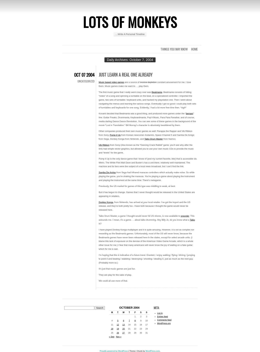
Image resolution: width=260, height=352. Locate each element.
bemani (189, 113)
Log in (160, 313)
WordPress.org (164, 323)
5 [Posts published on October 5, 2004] (117, 320)
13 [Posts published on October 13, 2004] (123, 325)
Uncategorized (86, 81)
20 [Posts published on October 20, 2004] (123, 329)
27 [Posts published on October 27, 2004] (123, 333)
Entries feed (162, 316)
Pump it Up (115, 135)
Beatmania (157, 92)
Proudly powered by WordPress (114, 351)
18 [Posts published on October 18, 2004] (112, 329)
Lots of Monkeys (130, 22)
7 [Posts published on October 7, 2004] (129, 320)
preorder (185, 216)
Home (194, 49)
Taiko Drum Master (153, 139)
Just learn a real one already (125, 74)
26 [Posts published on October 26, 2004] (118, 333)
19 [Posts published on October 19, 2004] (118, 329)
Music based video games (111, 82)
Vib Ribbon (104, 145)
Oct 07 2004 (84, 75)
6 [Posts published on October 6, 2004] (123, 320)
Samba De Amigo (107, 172)
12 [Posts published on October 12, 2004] (118, 325)
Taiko (192, 220)
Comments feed (164, 320)
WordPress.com (153, 351)
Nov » (118, 337)
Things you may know (174, 49)
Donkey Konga (106, 202)
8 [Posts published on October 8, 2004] (135, 320)
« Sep (111, 337)
